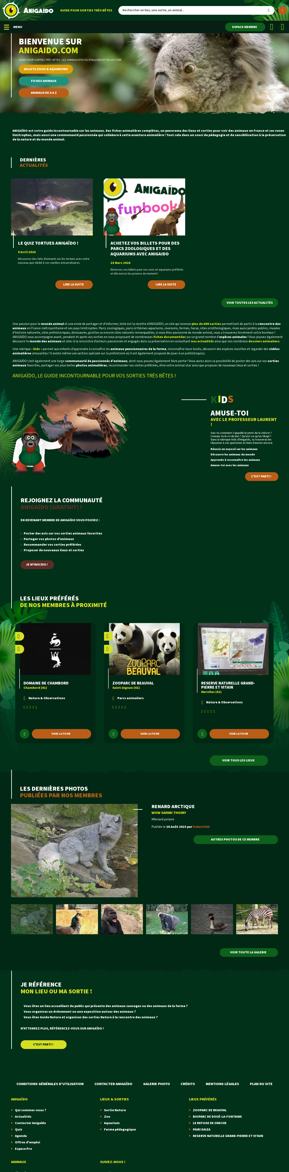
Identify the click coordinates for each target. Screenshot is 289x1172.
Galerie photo (156, 1084)
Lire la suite (73, 284)
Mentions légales (222, 1084)
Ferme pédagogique (120, 1129)
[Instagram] (282, 27)
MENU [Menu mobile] (13, 27)
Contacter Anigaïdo (113, 1084)
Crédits (188, 1084)
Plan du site (261, 1084)
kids (36, 349)
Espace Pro (23, 1149)
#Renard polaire (162, 819)
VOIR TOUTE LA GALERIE (248, 952)
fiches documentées (169, 337)
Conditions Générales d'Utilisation (50, 1084)
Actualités (23, 1117)
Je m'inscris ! (37, 564)
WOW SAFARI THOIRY (168, 812)
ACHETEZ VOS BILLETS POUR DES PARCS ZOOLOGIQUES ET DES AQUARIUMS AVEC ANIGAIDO (145, 248)
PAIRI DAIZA (201, 1129)
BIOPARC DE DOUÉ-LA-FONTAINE (217, 1117)
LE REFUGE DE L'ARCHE (210, 1123)
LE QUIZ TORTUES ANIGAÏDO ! (48, 243)
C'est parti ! (261, 476)
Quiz (18, 1129)
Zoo (107, 1117)
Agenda (21, 1136)
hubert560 (201, 827)
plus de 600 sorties (206, 324)
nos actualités (202, 341)
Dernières (37, 162)
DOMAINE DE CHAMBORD (46, 683)
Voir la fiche (61, 734)
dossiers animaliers (264, 341)
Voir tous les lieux (238, 760)
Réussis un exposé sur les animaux (234, 449)
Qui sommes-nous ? (30, 1110)
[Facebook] (271, 27)
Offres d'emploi (27, 1142)
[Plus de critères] (282, 10)
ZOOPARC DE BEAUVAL (133, 683)
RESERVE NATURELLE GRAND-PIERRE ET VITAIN (228, 685)
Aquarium (112, 1123)
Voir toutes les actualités (250, 303)
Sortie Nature (115, 1110)
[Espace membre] (245, 27)
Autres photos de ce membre (235, 839)
